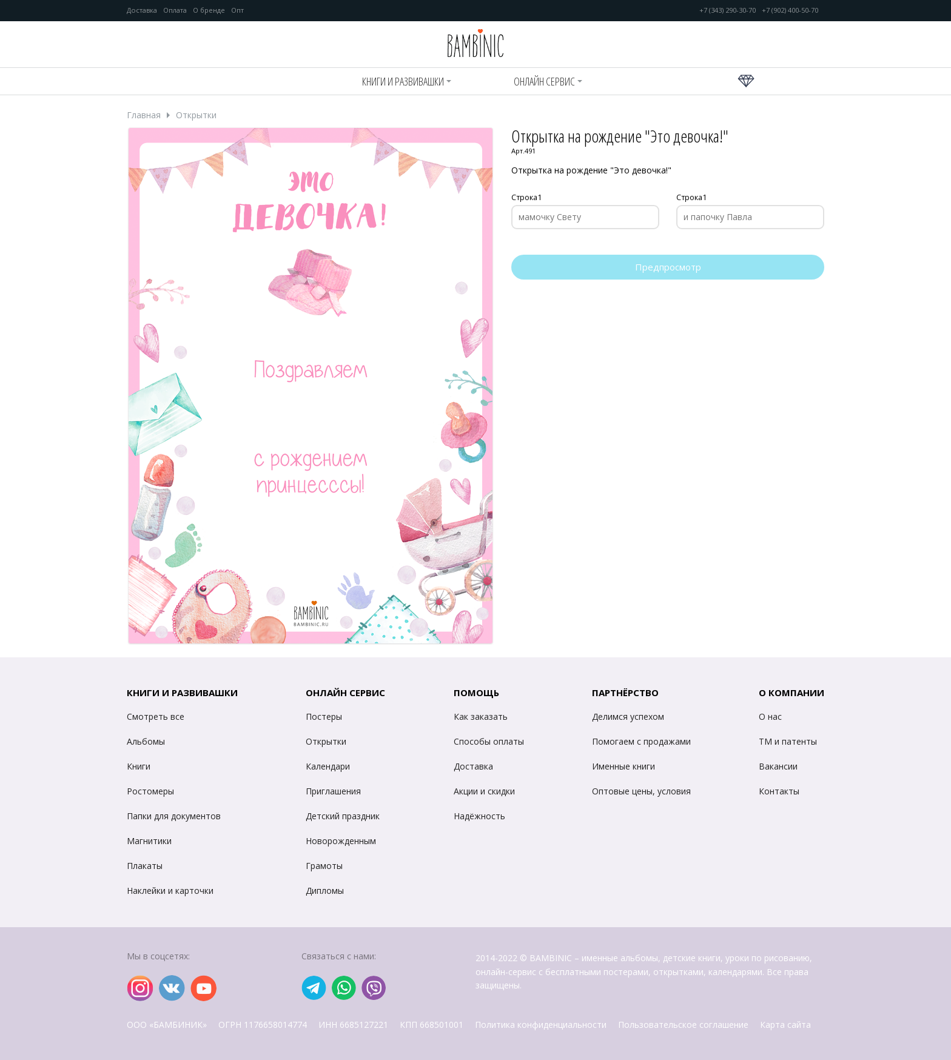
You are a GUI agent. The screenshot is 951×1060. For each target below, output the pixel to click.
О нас (770, 716)
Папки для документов (174, 816)
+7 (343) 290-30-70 (727, 11)
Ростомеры (150, 791)
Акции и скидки (484, 791)
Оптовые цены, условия (641, 791)
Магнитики (149, 841)
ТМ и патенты (788, 741)
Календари (328, 766)
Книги (138, 766)
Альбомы (146, 741)
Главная (144, 115)
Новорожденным (341, 841)
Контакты (779, 791)
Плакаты (145, 865)
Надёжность (479, 816)
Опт (237, 11)
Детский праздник (343, 816)
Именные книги (623, 766)
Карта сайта (785, 1025)
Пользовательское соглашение (683, 1025)
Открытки (196, 115)
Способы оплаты (489, 741)
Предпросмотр (668, 267)
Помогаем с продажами (641, 741)
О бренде (209, 11)
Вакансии (778, 766)
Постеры (324, 716)
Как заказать (481, 716)
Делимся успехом (628, 716)
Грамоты (324, 865)
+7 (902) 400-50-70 (790, 11)
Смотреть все (155, 716)
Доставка (142, 11)
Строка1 (526, 197)
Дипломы (325, 890)
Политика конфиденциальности (541, 1025)
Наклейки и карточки (170, 890)
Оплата (175, 11)
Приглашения (333, 791)
